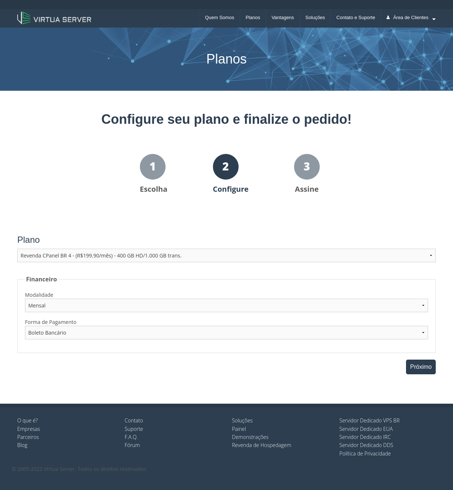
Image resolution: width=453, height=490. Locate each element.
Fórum (132, 445)
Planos (253, 17)
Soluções (315, 17)
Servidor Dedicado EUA (366, 428)
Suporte (134, 428)
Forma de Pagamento (50, 321)
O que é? (27, 420)
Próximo (421, 367)
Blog (22, 445)
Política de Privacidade (365, 453)
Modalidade (39, 294)
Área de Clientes (407, 17)
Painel (239, 428)
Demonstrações (250, 436)
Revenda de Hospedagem (261, 445)
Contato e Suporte (355, 17)
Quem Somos (219, 17)
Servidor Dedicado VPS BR (370, 420)
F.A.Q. (131, 436)
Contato (134, 420)
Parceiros (28, 436)
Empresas (28, 428)
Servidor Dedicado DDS (367, 445)
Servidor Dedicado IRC (365, 436)
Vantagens (283, 17)
